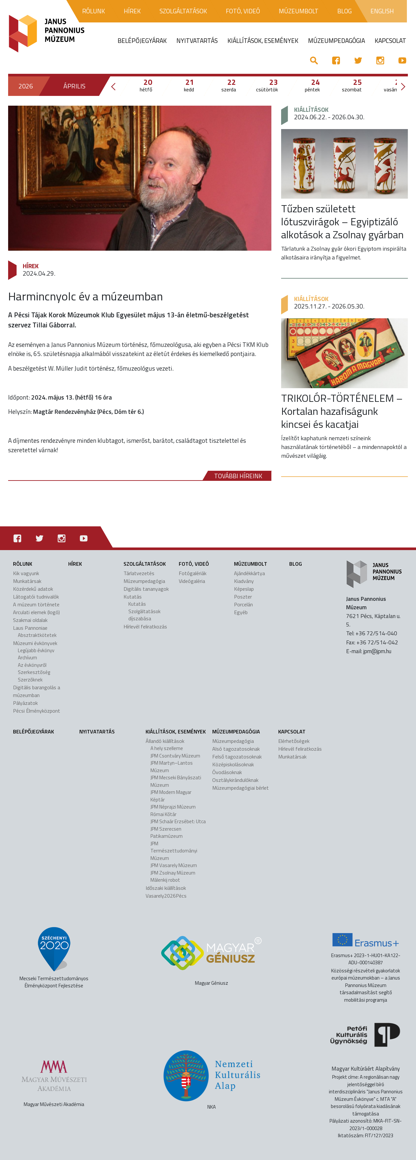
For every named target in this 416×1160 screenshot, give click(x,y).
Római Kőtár (163, 814)
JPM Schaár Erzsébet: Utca (178, 821)
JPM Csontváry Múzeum (175, 755)
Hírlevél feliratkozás (145, 626)
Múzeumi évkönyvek (35, 643)
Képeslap (244, 589)
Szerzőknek (30, 679)
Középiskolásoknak (233, 764)
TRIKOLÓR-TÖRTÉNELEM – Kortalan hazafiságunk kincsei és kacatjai (342, 411)
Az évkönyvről (32, 665)
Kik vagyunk (26, 573)
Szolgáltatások (145, 564)
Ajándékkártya (249, 573)
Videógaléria (192, 581)
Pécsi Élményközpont (36, 711)
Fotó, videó (194, 564)
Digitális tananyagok (146, 589)
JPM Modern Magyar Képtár (170, 795)
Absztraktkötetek (37, 635)
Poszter (243, 596)
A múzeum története (36, 604)
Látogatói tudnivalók (36, 596)
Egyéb (241, 612)
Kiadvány (244, 581)
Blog (295, 564)
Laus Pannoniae (30, 628)
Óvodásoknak (227, 772)
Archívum (27, 657)
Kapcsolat (292, 731)
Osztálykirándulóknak (235, 780)
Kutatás (133, 596)
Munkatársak (27, 581)
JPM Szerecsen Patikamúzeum (166, 832)
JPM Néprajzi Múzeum (173, 807)
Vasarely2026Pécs (166, 896)
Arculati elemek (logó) (36, 612)
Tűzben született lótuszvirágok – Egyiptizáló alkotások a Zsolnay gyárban (342, 221)
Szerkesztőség (34, 672)
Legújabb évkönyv (36, 650)
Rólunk (22, 564)
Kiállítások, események (176, 731)
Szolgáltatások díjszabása (144, 615)
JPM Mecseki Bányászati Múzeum (175, 781)
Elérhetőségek (293, 741)
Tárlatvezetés (139, 573)
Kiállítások (311, 109)
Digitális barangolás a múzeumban (36, 691)
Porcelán (243, 604)
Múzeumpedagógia (144, 581)
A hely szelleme (166, 748)
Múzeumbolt (250, 564)
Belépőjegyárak (33, 731)
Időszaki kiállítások (166, 888)
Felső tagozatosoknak (237, 756)
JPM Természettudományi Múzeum (173, 851)
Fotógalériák (192, 573)
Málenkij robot (165, 880)
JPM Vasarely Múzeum (173, 865)
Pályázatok (25, 703)
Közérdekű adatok (33, 589)
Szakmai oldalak (30, 620)
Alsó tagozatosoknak (236, 749)
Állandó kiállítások (165, 741)
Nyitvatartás (97, 731)
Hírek (31, 265)
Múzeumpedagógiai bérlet (240, 788)
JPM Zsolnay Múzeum (172, 873)
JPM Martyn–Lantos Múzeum (171, 766)
